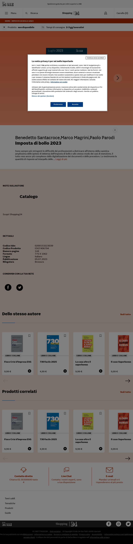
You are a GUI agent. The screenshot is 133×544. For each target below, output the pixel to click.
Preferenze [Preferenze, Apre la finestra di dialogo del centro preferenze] (58, 104)
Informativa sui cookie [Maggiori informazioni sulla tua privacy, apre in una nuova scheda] (58, 82)
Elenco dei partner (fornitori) (43, 96)
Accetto (75, 104)
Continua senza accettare (95, 58)
